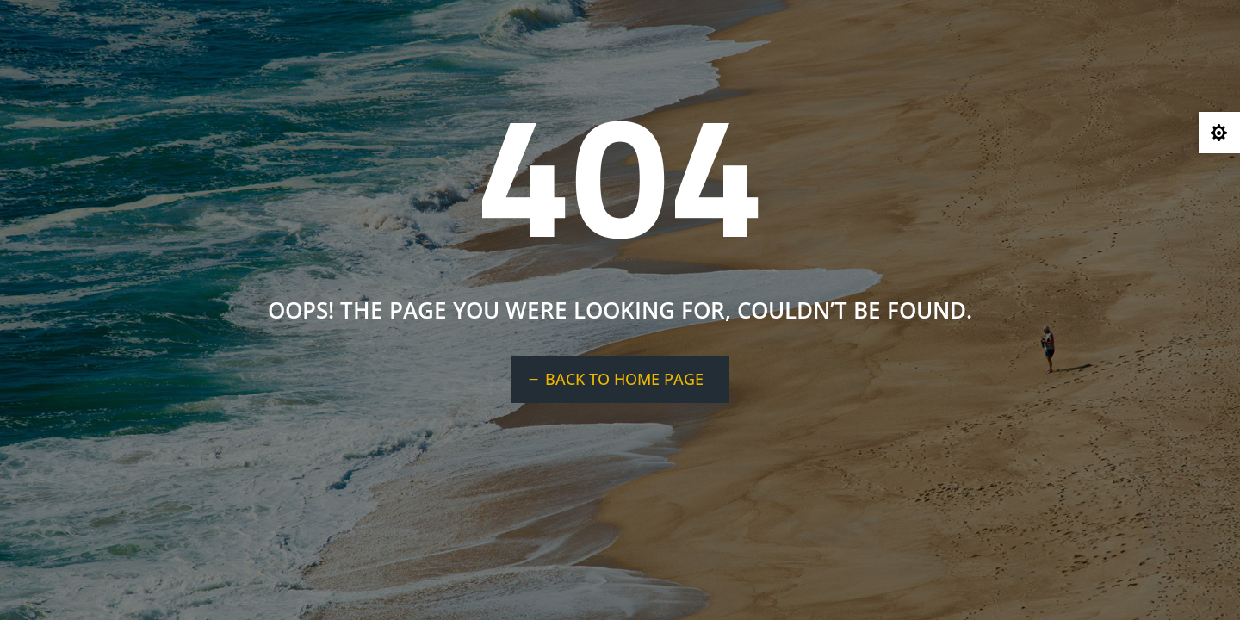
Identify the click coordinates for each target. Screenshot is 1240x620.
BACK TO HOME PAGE (624, 379)
